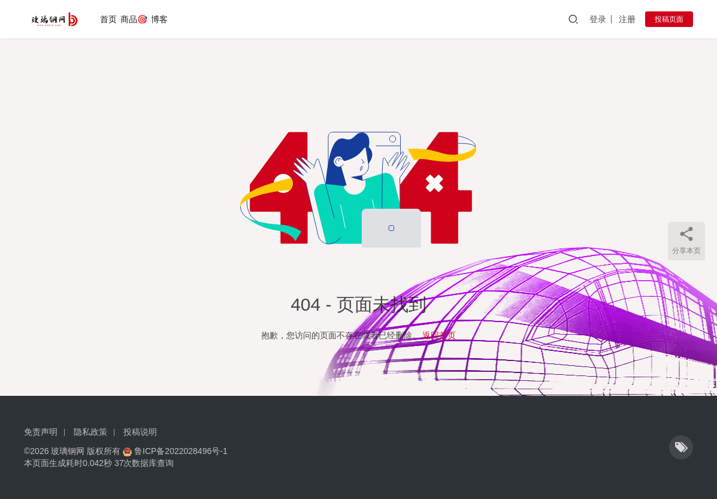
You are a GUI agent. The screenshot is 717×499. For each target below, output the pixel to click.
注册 (627, 19)
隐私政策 (90, 432)
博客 (159, 19)
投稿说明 (140, 432)
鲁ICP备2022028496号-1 (181, 451)
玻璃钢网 (67, 451)
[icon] (681, 447)
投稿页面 (669, 19)
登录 (597, 19)
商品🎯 (133, 19)
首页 (108, 19)
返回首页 (439, 335)
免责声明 (41, 432)
